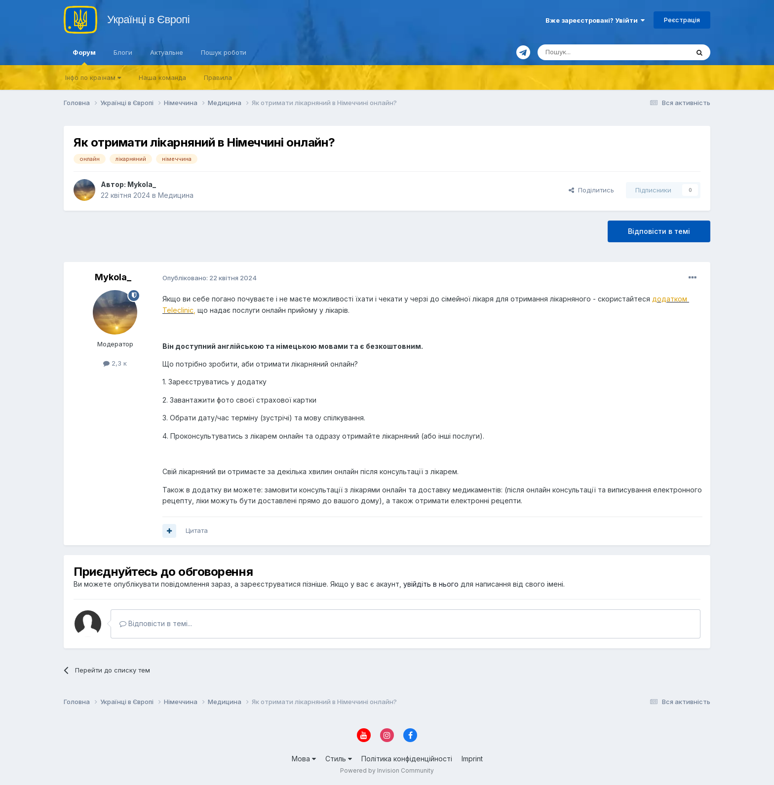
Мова (304, 758)
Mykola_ (141, 184)
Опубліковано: (209, 278)
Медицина (176, 195)
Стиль (338, 758)
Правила (218, 77)
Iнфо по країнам (93, 77)
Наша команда (162, 77)
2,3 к (115, 363)
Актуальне (166, 52)
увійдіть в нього (431, 584)
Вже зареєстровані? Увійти (595, 20)
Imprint (472, 758)
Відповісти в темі (659, 231)
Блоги (123, 52)
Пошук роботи (223, 52)
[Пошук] (590, 52)
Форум (84, 56)
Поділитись (591, 190)
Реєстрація (682, 20)
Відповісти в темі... (155, 623)
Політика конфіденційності (406, 758)
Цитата (197, 530)
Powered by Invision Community (387, 770)
